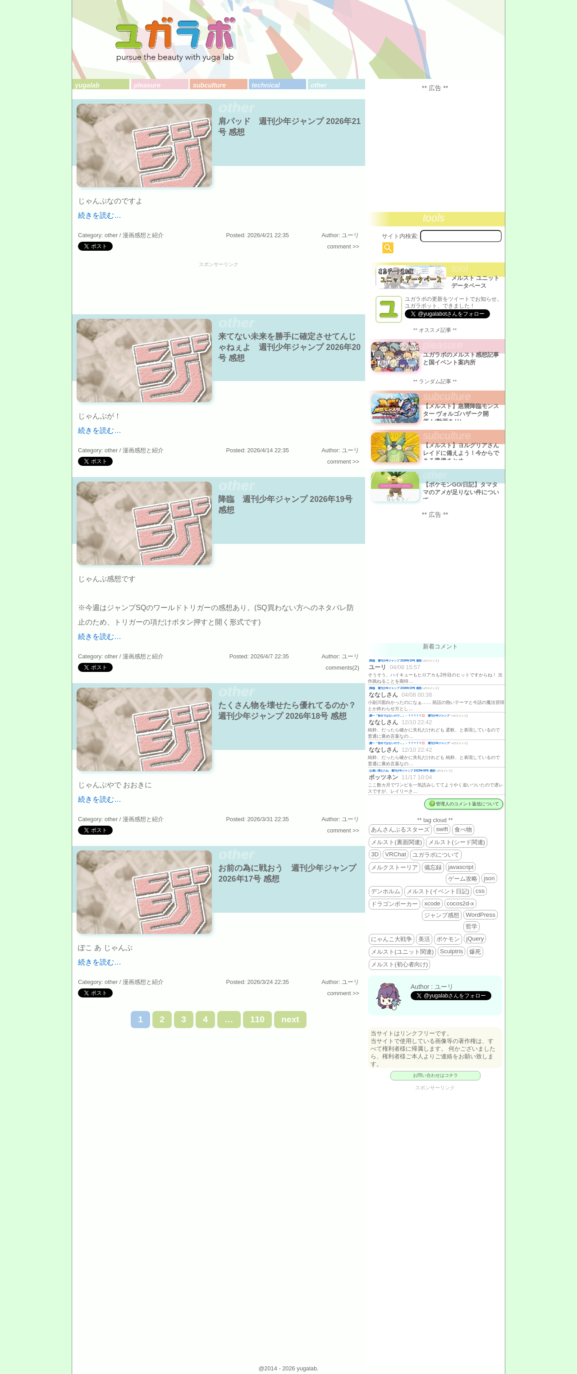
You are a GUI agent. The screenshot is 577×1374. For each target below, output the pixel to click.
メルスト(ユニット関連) (402, 951)
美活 (424, 939)
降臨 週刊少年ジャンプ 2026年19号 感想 (395, 660)
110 (257, 1019)
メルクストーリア (394, 867)
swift (442, 829)
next (290, 1019)
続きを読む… (99, 215)
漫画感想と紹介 (143, 235)
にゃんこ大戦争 (391, 939)
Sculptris (451, 951)
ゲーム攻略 (462, 878)
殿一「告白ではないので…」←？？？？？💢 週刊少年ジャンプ (410, 715)
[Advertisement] (218, 287)
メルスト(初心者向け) (399, 964)
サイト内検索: (400, 236)
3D (375, 854)
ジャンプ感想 (441, 915)
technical (265, 85)
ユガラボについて (435, 854)
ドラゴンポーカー (394, 904)
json (489, 878)
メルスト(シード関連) (456, 842)
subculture (209, 85)
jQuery (475, 938)
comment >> (343, 246)
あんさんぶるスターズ (400, 829)
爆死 (475, 951)
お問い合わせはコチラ (435, 1075)
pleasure (147, 85)
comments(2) (342, 667)
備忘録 (433, 867)
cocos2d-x (460, 903)
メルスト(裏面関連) (396, 842)
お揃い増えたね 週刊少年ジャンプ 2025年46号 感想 (402, 770)
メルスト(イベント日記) (438, 891)
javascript (460, 867)
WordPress (480, 914)
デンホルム (385, 891)
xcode (432, 903)
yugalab (87, 85)
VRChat (395, 854)
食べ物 (463, 829)
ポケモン (448, 939)
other (319, 85)
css (480, 890)
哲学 (471, 926)
